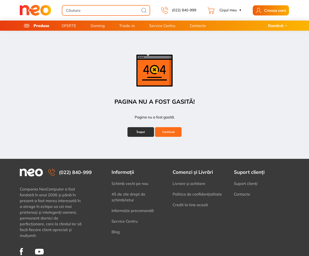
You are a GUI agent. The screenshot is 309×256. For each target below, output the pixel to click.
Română (275, 25)
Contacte (198, 25)
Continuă (168, 132)
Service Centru (162, 25)
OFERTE (69, 25)
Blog (116, 231)
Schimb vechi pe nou (130, 183)
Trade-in (127, 25)
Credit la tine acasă (190, 204)
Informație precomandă (133, 210)
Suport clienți (246, 183)
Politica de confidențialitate (197, 194)
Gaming (98, 25)
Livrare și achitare (189, 183)
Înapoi (141, 132)
